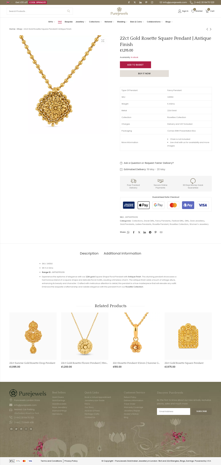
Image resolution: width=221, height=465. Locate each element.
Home (12, 29)
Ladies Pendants (143, 224)
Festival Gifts (177, 220)
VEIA (209, 461)
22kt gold (90, 276)
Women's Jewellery (199, 224)
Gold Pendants (127, 224)
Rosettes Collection (179, 224)
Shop (19, 29)
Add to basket (135, 64)
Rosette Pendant (161, 224)
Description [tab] (89, 253)
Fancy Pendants (163, 220)
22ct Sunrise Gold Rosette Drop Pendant (32, 363)
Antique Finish (134, 276)
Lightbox (103, 41)
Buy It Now (144, 73)
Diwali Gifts (149, 220)
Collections (137, 220)
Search (68, 11)
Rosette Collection (134, 286)
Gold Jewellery (197, 220)
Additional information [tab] (122, 253)
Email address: (173, 411)
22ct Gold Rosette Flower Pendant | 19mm (85, 363)
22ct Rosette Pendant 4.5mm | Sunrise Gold (137, 363)
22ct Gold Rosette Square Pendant (184, 363)
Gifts (187, 220)
